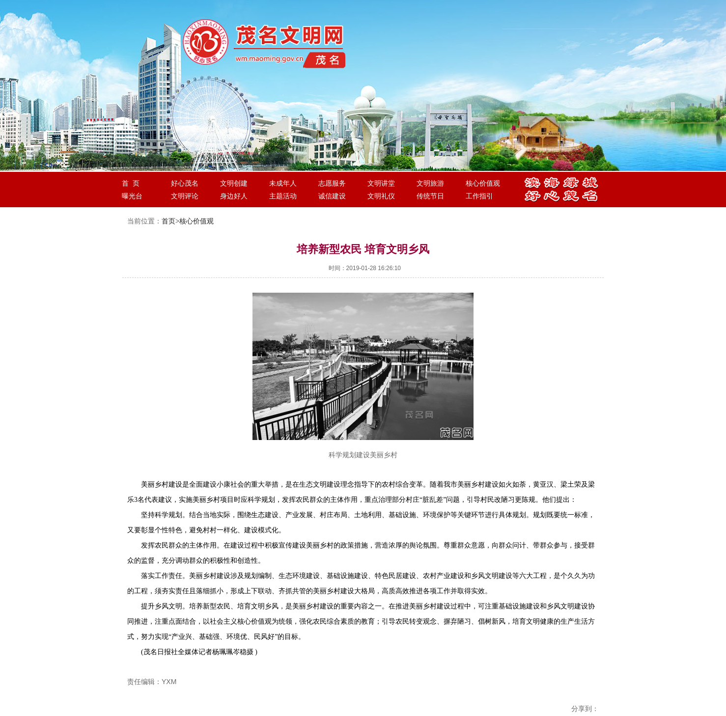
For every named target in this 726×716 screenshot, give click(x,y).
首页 (168, 221)
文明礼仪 (381, 196)
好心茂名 (184, 183)
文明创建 (234, 183)
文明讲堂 (381, 183)
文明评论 (184, 196)
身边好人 (234, 196)
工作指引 (479, 196)
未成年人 (283, 183)
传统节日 (430, 196)
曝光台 (132, 196)
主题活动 (283, 196)
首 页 (131, 183)
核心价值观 (483, 183)
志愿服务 (332, 183)
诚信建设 (332, 196)
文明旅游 (430, 183)
